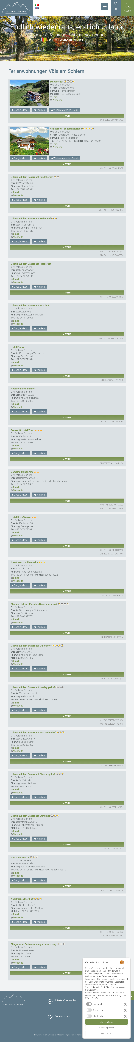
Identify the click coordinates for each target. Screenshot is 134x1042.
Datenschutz (80, 1035)
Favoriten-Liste (62, 1016)
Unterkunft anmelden (65, 1000)
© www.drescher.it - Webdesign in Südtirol (49, 1035)
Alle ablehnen (106, 1033)
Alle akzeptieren (106, 1022)
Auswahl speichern (106, 1028)
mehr (67, 115)
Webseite (56, 100)
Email (54, 97)
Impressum (70, 1035)
